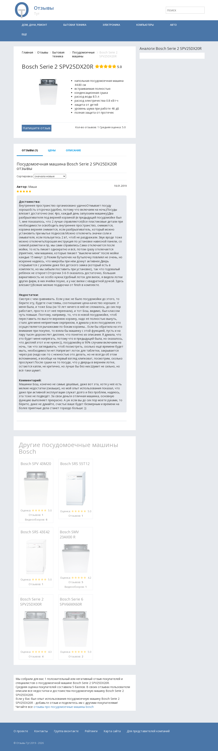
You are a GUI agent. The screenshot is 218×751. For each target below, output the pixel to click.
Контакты (41, 731)
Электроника (111, 25)
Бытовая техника (74, 25)
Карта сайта (112, 731)
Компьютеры (145, 25)
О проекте (21, 731)
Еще (24, 34)
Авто (173, 25)
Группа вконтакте (66, 731)
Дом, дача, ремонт (34, 25)
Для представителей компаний (148, 731)
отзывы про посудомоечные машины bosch (64, 707)
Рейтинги (91, 731)
